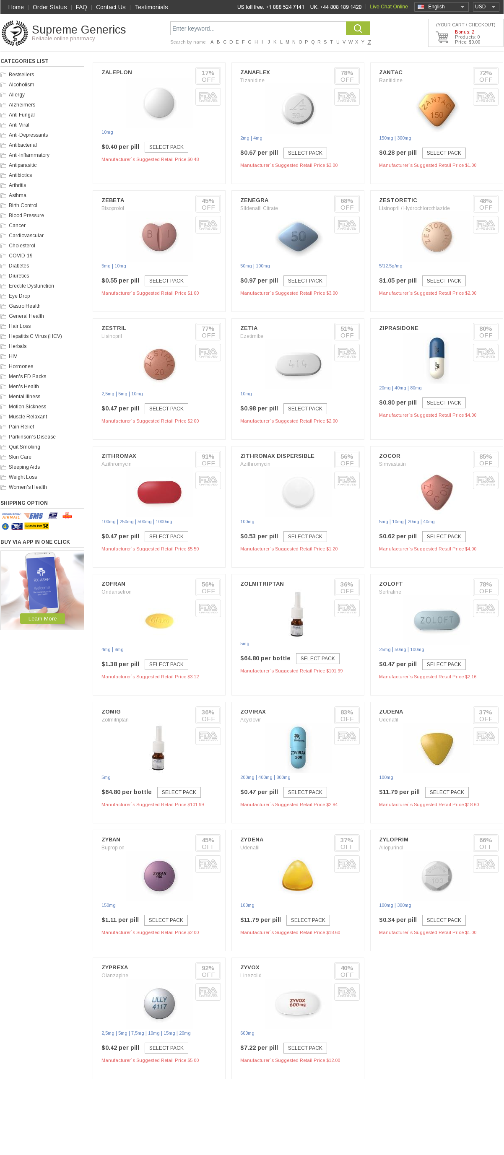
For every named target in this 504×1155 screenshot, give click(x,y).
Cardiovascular (26, 236)
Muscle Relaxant (28, 417)
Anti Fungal (22, 115)
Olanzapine (114, 976)
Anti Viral (19, 125)
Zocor (389, 456)
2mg (244, 137)
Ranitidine (391, 80)
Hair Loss (20, 326)
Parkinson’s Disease (32, 437)
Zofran (113, 584)
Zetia (248, 328)
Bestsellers (21, 75)
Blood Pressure (26, 215)
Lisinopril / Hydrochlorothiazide (414, 208)
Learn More (43, 618)
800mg (283, 777)
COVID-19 (21, 256)
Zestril (113, 328)
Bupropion (113, 848)
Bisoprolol (112, 208)
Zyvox (250, 967)
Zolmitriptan (262, 584)
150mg (386, 137)
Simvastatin (392, 464)
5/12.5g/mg (391, 265)
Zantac (391, 72)
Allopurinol (391, 848)
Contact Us (111, 7)
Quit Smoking (24, 447)
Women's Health (28, 487)
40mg (400, 387)
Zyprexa (114, 967)
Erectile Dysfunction (31, 286)
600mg (247, 1033)
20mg (385, 387)
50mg (246, 265)
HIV (13, 356)
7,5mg (137, 1033)
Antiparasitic (22, 165)
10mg (107, 132)
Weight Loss (23, 477)
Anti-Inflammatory (29, 155)
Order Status (50, 7)
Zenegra (254, 200)
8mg (119, 649)
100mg (263, 265)
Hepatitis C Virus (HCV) (35, 336)
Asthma (17, 195)
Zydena (251, 839)
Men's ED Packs (27, 376)
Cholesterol (22, 246)
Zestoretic (398, 200)
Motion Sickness (27, 407)
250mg (127, 521)
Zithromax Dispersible (277, 456)
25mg (385, 649)
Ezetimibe (251, 336)
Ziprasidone (398, 328)
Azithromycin (116, 464)
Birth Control (23, 205)
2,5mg (107, 393)
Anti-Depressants (28, 135)
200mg (247, 777)
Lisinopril (111, 336)
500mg (145, 521)
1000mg (164, 521)
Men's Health (24, 386)
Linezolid (251, 976)
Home (16, 7)
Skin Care (20, 457)
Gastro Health (25, 306)
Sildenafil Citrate (259, 208)
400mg (265, 777)
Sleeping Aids (24, 467)
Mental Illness (24, 397)
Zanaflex (255, 72)
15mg (169, 1033)
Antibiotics (20, 175)
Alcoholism (21, 85)
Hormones (21, 366)
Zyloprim (393, 839)
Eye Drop (19, 296)
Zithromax (118, 456)
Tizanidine (252, 80)
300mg (404, 137)
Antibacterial (23, 145)
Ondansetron (116, 592)
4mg (257, 137)
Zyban (110, 839)
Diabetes (19, 266)
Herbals (17, 346)
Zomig (111, 712)
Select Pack (166, 147)
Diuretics (19, 276)
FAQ (81, 7)
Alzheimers (22, 105)
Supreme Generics (79, 29)
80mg (416, 387)
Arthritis (17, 185)
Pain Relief (21, 427)
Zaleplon (116, 72)
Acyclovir (250, 720)
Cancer (17, 225)
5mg (106, 265)
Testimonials (151, 7)
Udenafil (388, 720)
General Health (26, 316)
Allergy (17, 95)
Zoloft (391, 584)
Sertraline (390, 592)
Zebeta (112, 200)
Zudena (391, 712)
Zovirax (253, 712)
